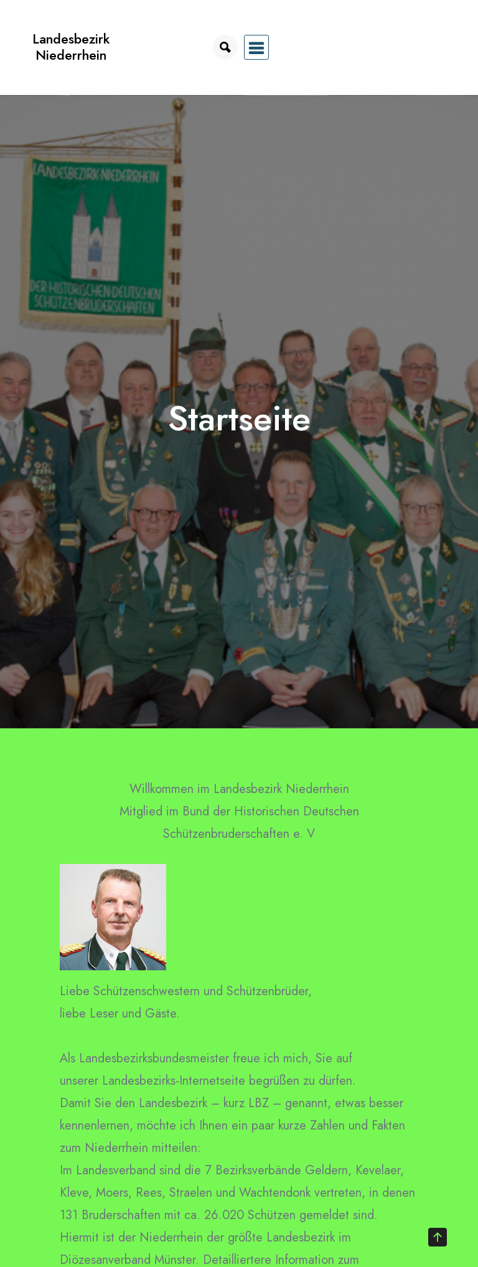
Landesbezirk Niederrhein (71, 47)
